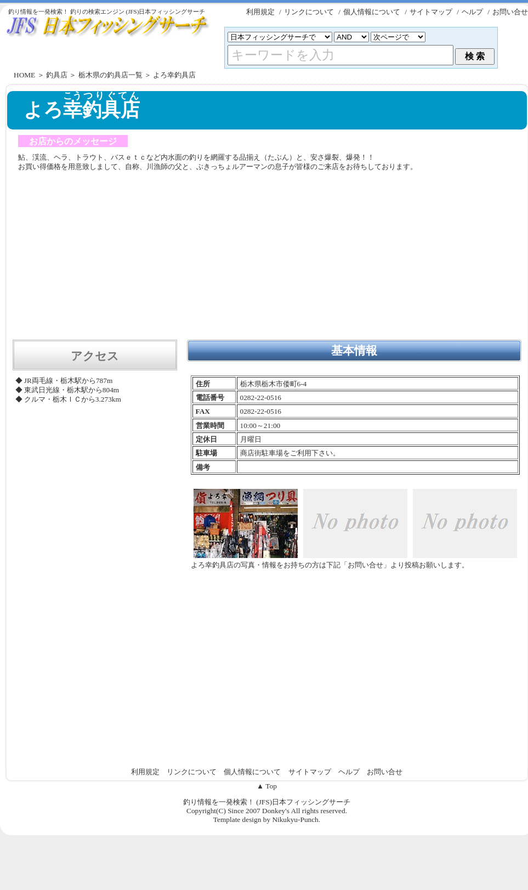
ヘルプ (472, 12)
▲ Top (267, 786)
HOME (24, 75)
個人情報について (371, 12)
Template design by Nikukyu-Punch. (266, 819)
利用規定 (260, 12)
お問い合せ (510, 12)
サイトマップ (431, 12)
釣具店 (56, 75)
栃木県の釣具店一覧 (110, 75)
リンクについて (309, 12)
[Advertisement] (267, 257)
